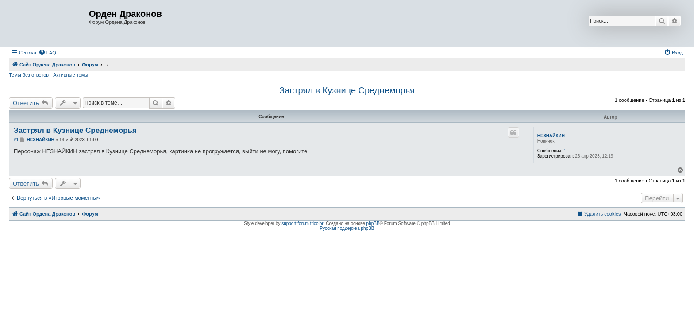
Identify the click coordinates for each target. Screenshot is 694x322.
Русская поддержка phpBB (347, 228)
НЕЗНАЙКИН (551, 135)
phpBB (373, 223)
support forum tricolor (302, 223)
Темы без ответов (29, 75)
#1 (16, 139)
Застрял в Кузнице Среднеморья (347, 90)
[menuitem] (47, 52)
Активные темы (70, 75)
